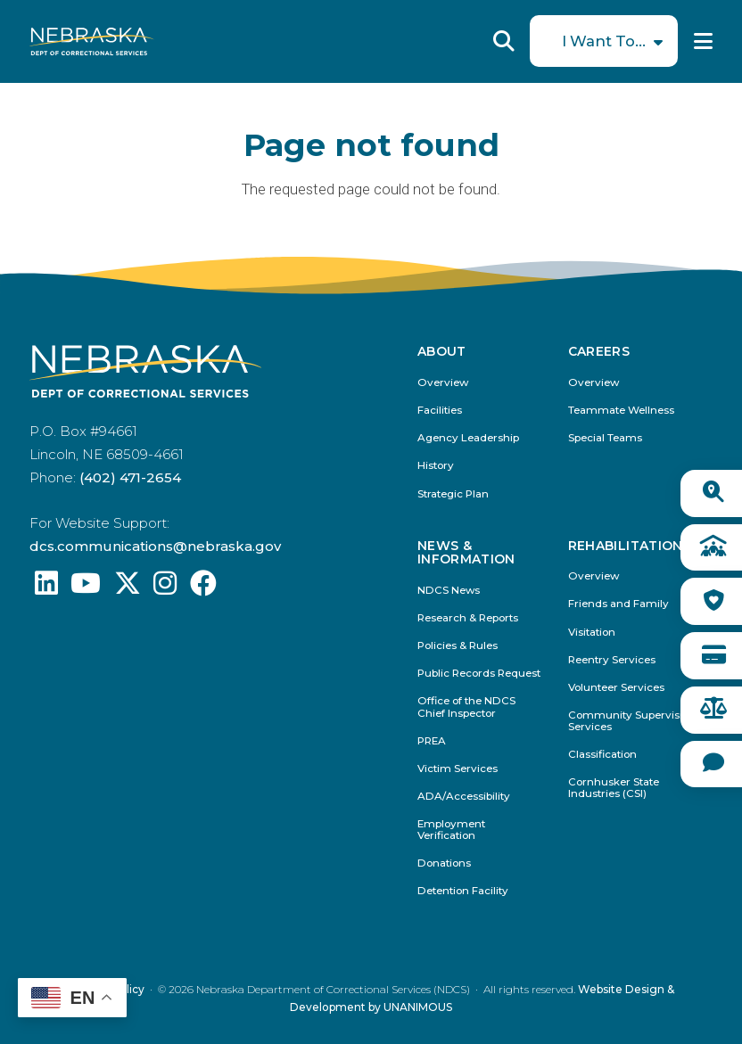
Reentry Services (611, 660)
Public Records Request (478, 673)
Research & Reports (467, 618)
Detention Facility (462, 891)
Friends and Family (618, 604)
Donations (444, 863)
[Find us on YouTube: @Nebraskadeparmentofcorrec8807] (85, 588)
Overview (442, 383)
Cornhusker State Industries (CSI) (613, 788)
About (441, 351)
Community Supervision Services (632, 721)
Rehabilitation (625, 546)
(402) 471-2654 (130, 477)
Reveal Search (504, 41)
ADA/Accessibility (463, 796)
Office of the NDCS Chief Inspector (466, 707)
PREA (431, 741)
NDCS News (448, 590)
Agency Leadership (468, 438)
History (435, 466)
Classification (602, 754)
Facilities (439, 410)
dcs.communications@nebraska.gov (155, 546)
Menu (703, 41)
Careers (599, 351)
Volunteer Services (616, 688)
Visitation (591, 632)
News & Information (466, 553)
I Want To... (604, 41)
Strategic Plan (453, 494)
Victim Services (457, 769)
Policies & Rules (457, 646)
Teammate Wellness (621, 410)
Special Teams (605, 438)
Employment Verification (451, 830)
